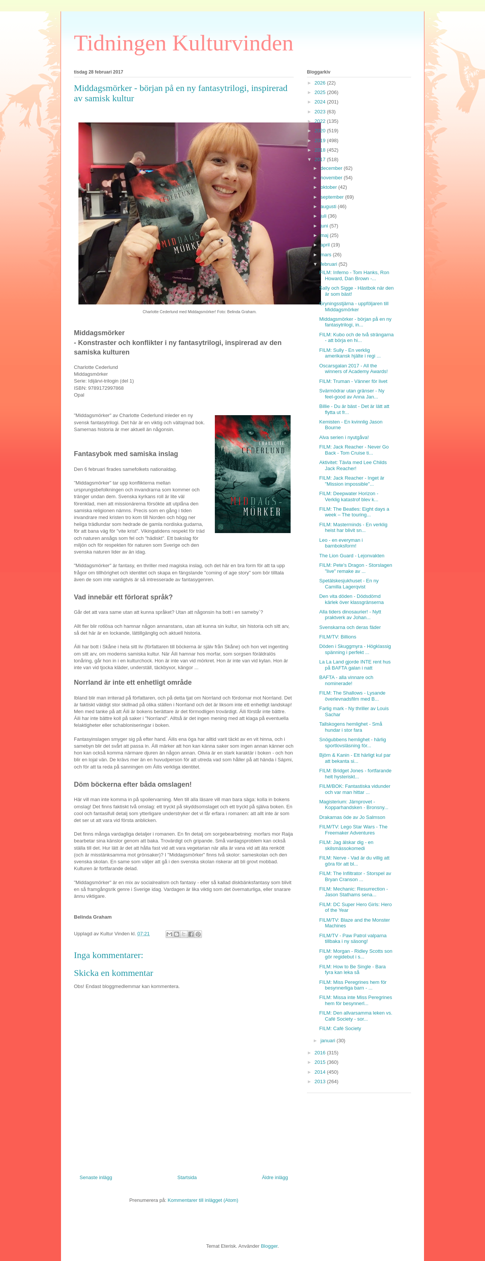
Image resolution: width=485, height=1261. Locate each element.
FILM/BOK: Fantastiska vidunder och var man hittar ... (354, 789)
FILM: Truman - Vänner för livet (353, 381)
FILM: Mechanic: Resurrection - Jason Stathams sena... (353, 892)
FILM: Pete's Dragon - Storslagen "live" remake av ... (355, 568)
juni (325, 226)
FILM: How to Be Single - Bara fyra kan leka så (352, 970)
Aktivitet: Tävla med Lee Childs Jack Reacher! (352, 465)
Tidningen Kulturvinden (183, 42)
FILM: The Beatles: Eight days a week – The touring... (354, 512)
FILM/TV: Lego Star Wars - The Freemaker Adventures (353, 830)
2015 (320, 1062)
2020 (320, 130)
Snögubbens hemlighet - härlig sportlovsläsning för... (352, 742)
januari (329, 1040)
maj (325, 235)
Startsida (187, 1177)
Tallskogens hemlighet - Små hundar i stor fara (350, 727)
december (332, 168)
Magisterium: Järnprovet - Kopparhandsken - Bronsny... (353, 805)
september (333, 197)
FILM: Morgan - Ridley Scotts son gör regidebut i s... (355, 954)
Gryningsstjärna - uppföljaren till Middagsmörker (353, 306)
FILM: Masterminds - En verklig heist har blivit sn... (353, 527)
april (326, 245)
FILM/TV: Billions (337, 637)
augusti (329, 206)
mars (327, 254)
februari (330, 264)
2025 (320, 92)
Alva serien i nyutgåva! (344, 437)
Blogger (269, 1246)
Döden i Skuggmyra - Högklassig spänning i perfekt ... (355, 649)
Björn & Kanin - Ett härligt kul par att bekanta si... (355, 758)
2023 (320, 111)
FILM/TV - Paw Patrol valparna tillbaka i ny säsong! (352, 938)
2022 (320, 121)
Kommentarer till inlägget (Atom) (202, 1200)
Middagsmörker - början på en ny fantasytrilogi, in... (355, 322)
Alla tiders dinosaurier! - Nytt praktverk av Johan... (350, 615)
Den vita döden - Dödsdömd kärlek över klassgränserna (351, 599)
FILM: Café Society (340, 1028)
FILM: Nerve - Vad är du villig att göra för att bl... (354, 861)
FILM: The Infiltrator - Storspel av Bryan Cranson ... (355, 876)
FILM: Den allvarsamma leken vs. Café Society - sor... (355, 1016)
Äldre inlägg (275, 1177)
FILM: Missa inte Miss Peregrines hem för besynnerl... (355, 1000)
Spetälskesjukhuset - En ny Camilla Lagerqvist (349, 584)
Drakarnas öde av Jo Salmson (352, 817)
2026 (320, 83)
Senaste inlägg (96, 1177)
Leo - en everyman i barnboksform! (341, 543)
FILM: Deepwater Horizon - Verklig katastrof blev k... (348, 496)
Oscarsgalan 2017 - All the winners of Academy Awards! (353, 369)
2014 (320, 1072)
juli (324, 216)
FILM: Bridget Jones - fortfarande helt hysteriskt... (355, 773)
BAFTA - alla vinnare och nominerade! (346, 680)
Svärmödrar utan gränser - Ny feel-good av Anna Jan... (351, 394)
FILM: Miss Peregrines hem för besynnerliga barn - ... (352, 985)
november (332, 177)
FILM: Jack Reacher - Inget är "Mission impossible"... (351, 481)
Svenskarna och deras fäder (350, 627)
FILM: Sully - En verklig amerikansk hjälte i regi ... (349, 353)
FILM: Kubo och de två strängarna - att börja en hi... (356, 337)
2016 (320, 1053)
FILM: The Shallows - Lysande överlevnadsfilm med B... (352, 696)
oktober (329, 187)
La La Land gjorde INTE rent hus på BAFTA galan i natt (355, 665)
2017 (320, 159)
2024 (320, 102)
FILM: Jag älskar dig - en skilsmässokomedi (346, 845)
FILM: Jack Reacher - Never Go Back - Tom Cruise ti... (354, 450)
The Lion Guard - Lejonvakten (351, 555)
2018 (320, 150)
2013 (320, 1081)
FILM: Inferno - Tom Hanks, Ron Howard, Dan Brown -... (354, 275)
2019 (320, 140)
